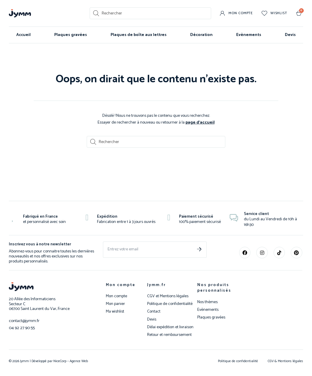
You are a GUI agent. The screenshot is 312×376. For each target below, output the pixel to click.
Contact (153, 311)
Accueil (23, 35)
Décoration (201, 35)
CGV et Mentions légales (167, 296)
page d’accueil (200, 122)
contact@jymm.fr (23, 320)
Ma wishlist (115, 311)
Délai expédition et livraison (170, 327)
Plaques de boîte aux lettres (139, 35)
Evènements (248, 35)
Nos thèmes (207, 302)
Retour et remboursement (169, 334)
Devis (290, 35)
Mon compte (120, 284)
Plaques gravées (70, 35)
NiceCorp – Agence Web (70, 361)
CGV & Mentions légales (285, 361)
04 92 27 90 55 (21, 327)
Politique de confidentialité (170, 303)
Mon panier (115, 303)
